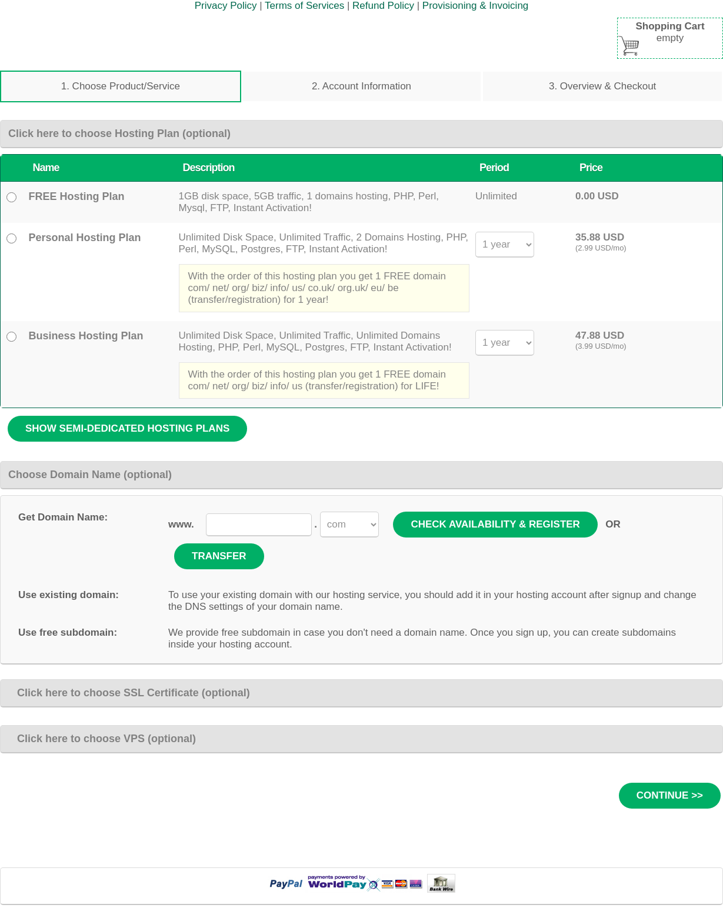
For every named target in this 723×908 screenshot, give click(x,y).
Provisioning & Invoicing (475, 5)
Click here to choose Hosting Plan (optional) (119, 133)
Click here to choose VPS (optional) (102, 739)
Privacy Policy (226, 5)
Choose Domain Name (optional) (90, 474)
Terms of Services (304, 5)
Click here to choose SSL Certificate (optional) (129, 693)
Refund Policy (383, 5)
